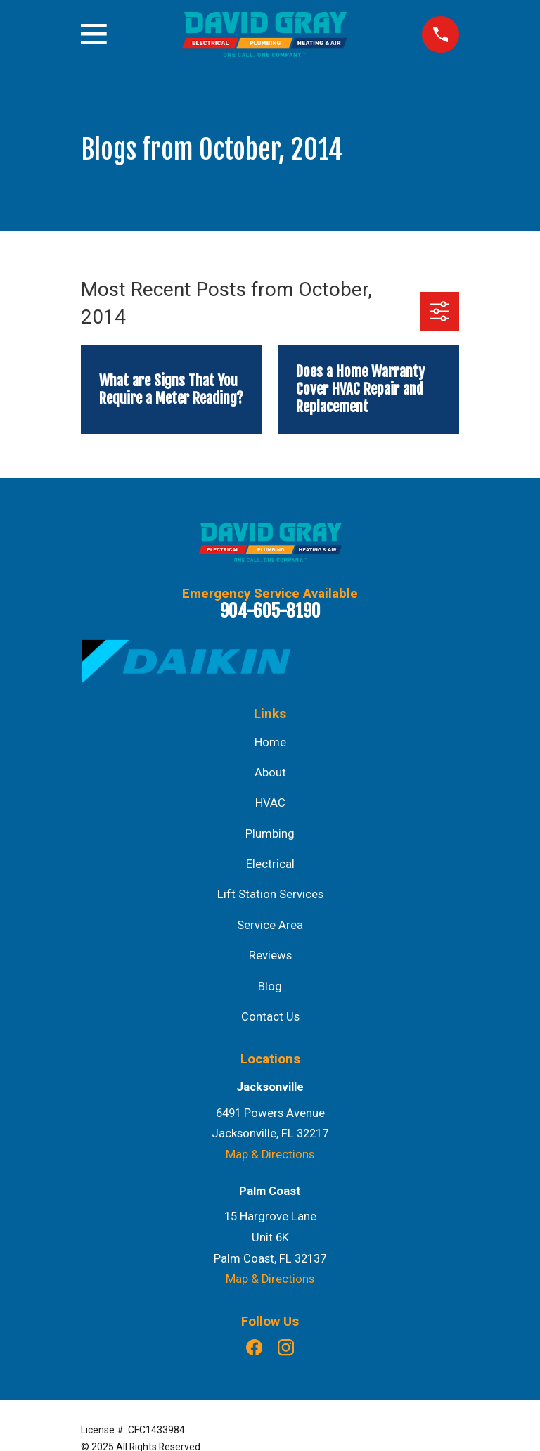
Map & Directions (270, 1154)
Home (270, 742)
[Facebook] (254, 1347)
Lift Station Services (270, 894)
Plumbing (270, 833)
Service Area (270, 925)
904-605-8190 (270, 611)
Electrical (270, 864)
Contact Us (270, 1016)
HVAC (270, 803)
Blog (270, 986)
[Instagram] (286, 1347)
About (270, 772)
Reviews (270, 955)
